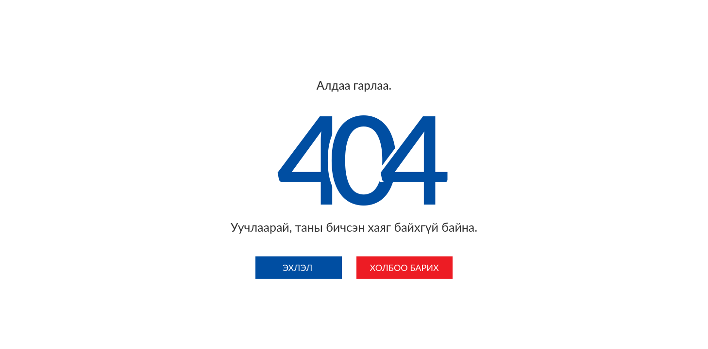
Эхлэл (298, 267)
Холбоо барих (404, 267)
